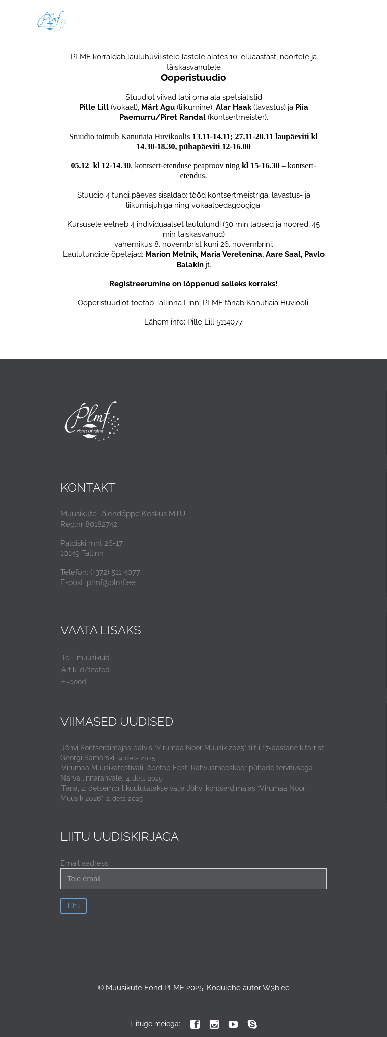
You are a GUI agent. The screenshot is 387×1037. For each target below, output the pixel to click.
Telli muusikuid (85, 658)
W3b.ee (276, 987)
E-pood (73, 682)
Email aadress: (193, 874)
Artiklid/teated (85, 670)
